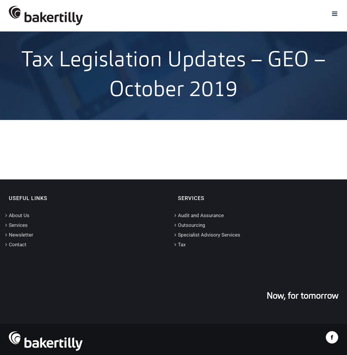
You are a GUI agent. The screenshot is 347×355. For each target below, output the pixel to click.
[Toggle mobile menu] (335, 14)
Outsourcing (191, 225)
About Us (19, 215)
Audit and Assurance (201, 215)
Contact (17, 244)
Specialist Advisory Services (209, 235)
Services (18, 225)
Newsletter (21, 235)
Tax (182, 244)
